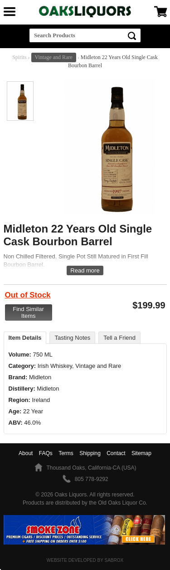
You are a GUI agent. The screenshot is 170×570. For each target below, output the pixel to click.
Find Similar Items (28, 312)
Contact (116, 453)
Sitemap (141, 453)
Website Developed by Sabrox (85, 560)
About (26, 453)
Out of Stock (28, 295)
